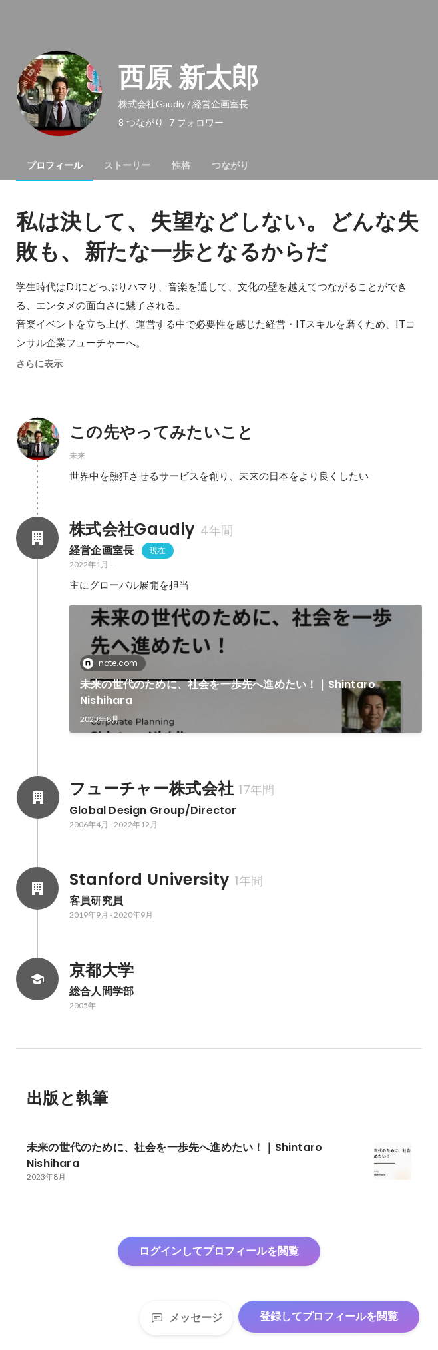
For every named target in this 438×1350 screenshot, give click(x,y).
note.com (114, 663)
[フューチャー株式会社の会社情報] (37, 797)
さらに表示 (39, 363)
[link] (245, 669)
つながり (230, 165)
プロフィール (55, 165)
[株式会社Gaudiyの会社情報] (37, 538)
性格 (181, 165)
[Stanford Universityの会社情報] (37, 888)
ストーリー (127, 165)
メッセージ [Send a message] (186, 1317)
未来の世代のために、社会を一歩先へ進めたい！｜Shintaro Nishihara (227, 692)
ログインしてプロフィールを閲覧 (219, 1251)
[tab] (54, 165)
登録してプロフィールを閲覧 (329, 1316)
